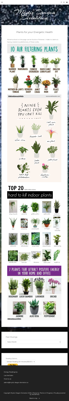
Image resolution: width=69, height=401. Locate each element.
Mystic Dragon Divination (34, 15)
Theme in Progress (46, 393)
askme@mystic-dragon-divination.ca (16, 382)
